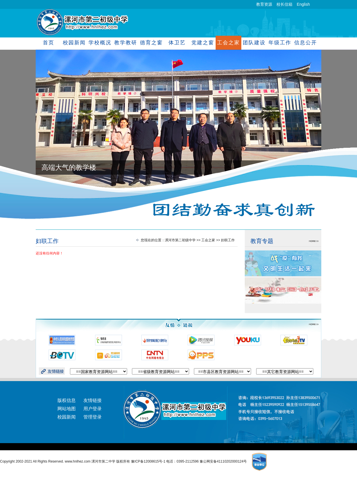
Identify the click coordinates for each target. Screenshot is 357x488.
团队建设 (254, 42)
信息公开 (305, 42)
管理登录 (92, 417)
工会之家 (228, 42)
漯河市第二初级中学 (180, 240)
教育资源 (264, 4)
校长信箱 (284, 4)
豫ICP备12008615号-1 (148, 461)
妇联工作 (47, 241)
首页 (48, 42)
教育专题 (261, 241)
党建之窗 (202, 42)
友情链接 (92, 400)
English (303, 4)
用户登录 (92, 408)
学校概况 (100, 42)
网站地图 (66, 408)
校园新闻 (74, 42)
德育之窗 (151, 42)
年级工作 (279, 42)
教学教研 (125, 42)
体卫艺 (177, 42)
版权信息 (66, 400)
